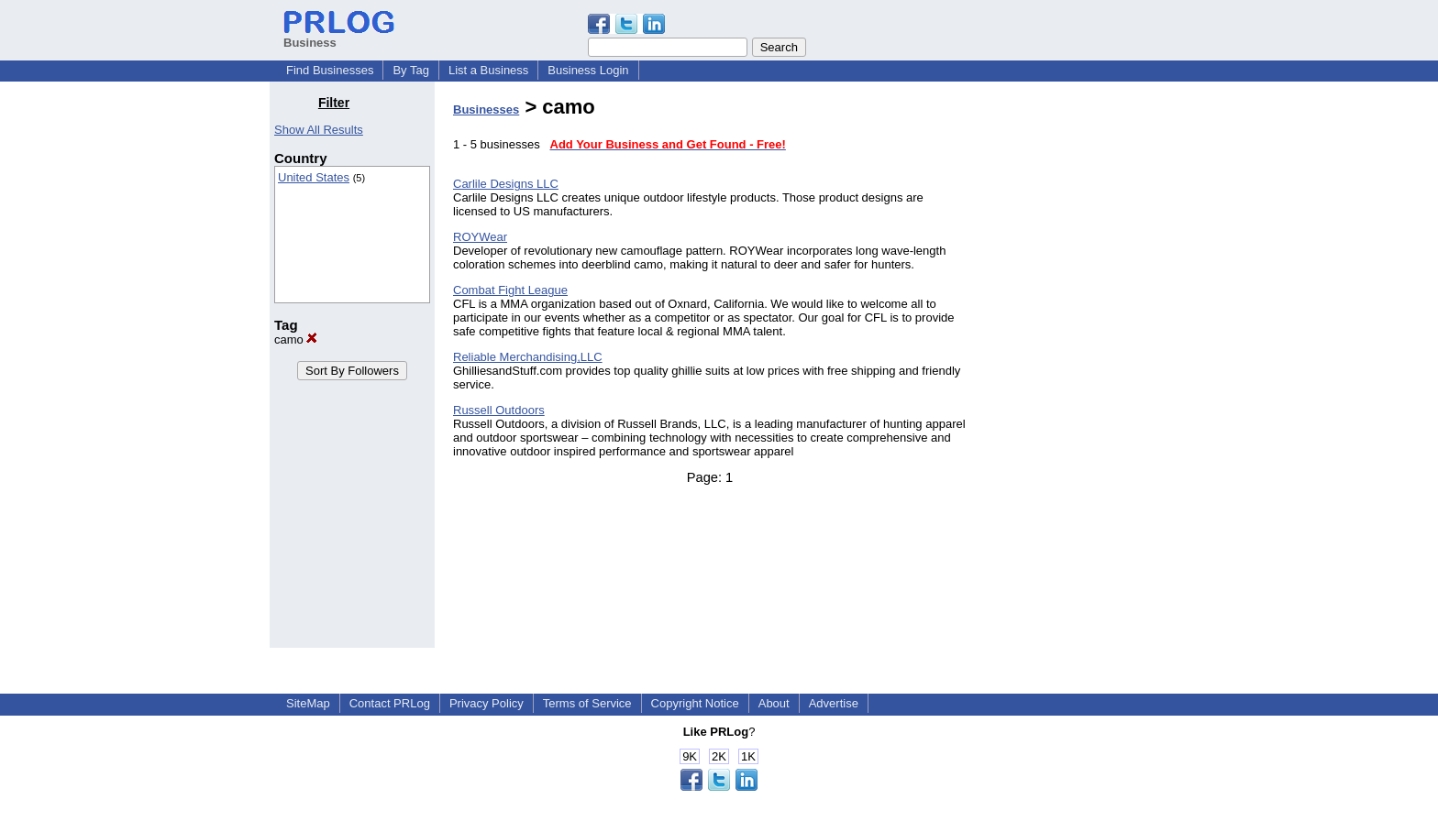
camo (295, 339)
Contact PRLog (389, 703)
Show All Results (318, 130)
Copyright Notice (695, 703)
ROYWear (480, 237)
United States (313, 177)
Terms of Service (587, 703)
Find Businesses (329, 70)
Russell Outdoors (499, 410)
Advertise (833, 703)
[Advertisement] (1074, 370)
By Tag (411, 70)
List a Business (488, 70)
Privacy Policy (486, 703)
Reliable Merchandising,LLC (528, 357)
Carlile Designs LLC (506, 184)
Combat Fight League (510, 290)
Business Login (588, 70)
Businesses (486, 109)
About (774, 703)
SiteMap (308, 703)
